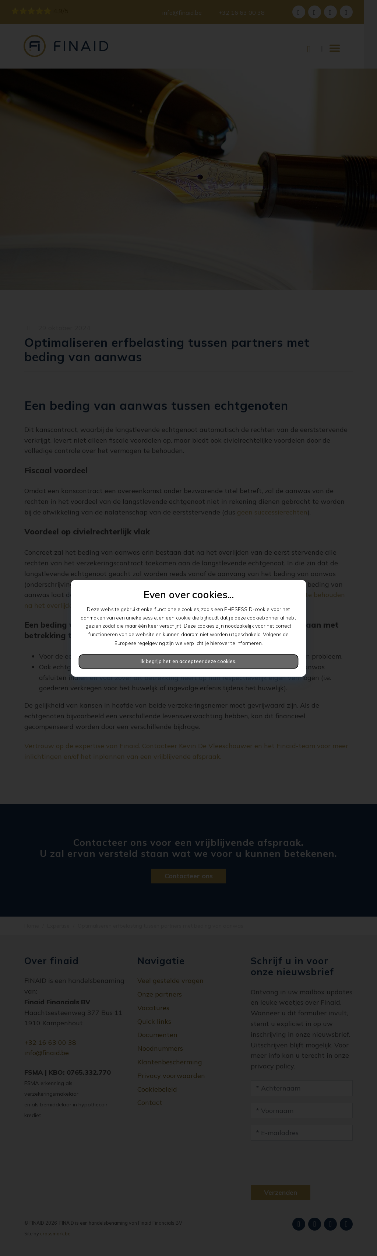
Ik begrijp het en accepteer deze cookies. (188, 661)
